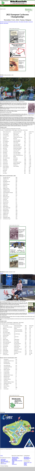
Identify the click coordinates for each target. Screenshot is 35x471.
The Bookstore (14, 458)
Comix (13, 462)
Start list (1, 76)
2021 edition (21, 21)
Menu (2, 5)
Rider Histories (26, 457)
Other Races (3, 460)
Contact (25, 464)
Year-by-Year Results (4, 461)
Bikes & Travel (14, 459)
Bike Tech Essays (15, 457)
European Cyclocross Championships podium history (9, 21)
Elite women (6, 23)
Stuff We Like (14, 464)
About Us (25, 463)
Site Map (25, 465)
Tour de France (3, 459)
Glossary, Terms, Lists (27, 462)
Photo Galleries (26, 458)
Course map (30, 21)
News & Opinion (3, 463)
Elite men (1, 23)
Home (1, 455)
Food (13, 463)
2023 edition (26, 21)
